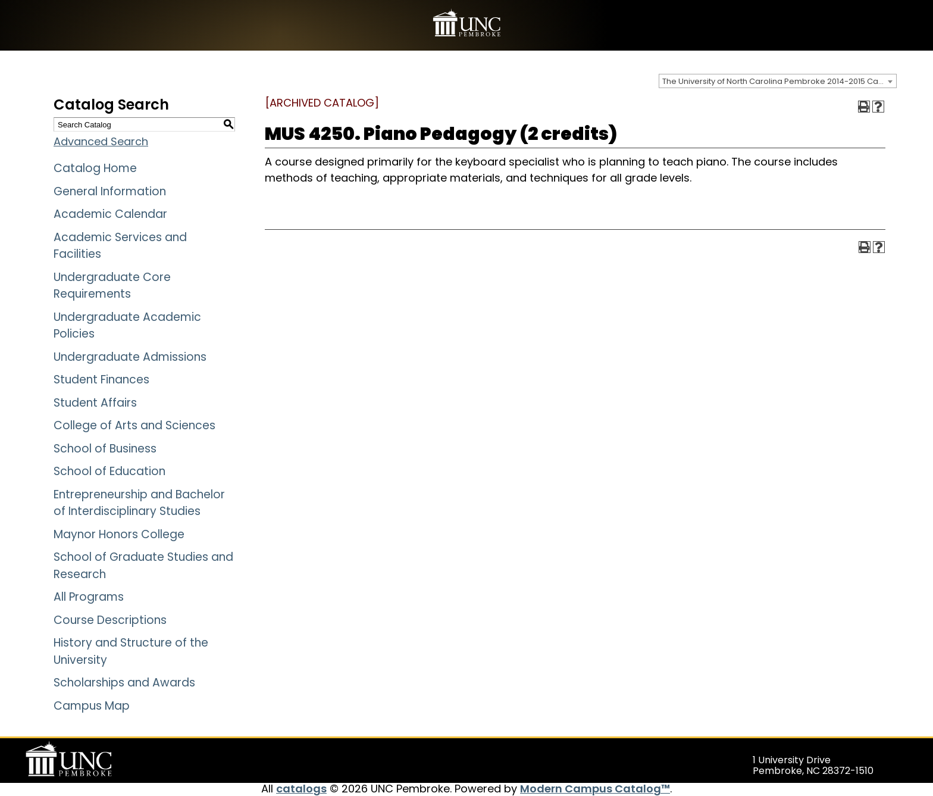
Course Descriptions (110, 620)
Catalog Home (95, 168)
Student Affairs (95, 403)
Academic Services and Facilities (120, 246)
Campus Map (92, 706)
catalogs (301, 788)
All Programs (89, 597)
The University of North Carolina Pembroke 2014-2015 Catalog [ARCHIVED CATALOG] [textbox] (779, 81)
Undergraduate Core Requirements (112, 285)
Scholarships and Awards (124, 683)
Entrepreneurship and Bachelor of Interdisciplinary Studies (139, 503)
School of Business (105, 449)
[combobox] (778, 81)
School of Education (109, 471)
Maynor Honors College (119, 534)
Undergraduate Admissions (130, 357)
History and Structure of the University (131, 651)
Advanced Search (101, 141)
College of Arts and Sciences (134, 425)
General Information (110, 191)
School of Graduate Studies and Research (143, 565)
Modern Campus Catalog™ (595, 788)
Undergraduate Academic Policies (127, 325)
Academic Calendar (110, 214)
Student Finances (101, 380)
